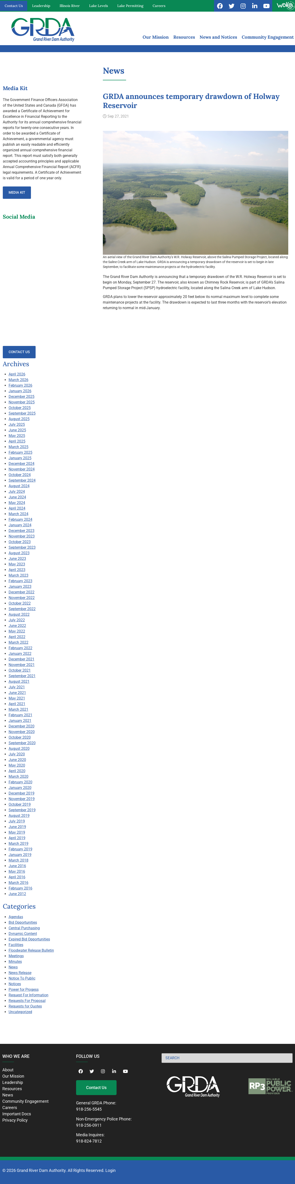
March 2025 (18, 447)
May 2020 (17, 765)
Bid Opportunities (23, 922)
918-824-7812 (89, 1141)
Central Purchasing (24, 928)
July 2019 (17, 821)
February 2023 (20, 581)
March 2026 (18, 380)
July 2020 (17, 754)
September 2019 (22, 810)
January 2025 (20, 458)
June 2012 (17, 894)
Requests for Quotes (25, 1006)
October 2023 (20, 542)
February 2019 (20, 849)
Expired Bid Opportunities (29, 939)
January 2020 (20, 787)
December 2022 (21, 592)
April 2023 (17, 570)
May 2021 (17, 698)
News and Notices (218, 37)
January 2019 (20, 854)
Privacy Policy (15, 1120)
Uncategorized (20, 1012)
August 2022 (19, 614)
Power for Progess (24, 989)
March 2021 (18, 709)
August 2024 (19, 486)
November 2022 (22, 597)
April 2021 (17, 704)
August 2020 (19, 748)
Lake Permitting (130, 5)
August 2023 (19, 553)
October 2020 (20, 737)
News (13, 967)
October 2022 (20, 603)
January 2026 (20, 391)
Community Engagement (268, 37)
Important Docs (16, 1113)
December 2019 (21, 793)
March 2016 (18, 882)
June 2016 (17, 866)
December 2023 (21, 530)
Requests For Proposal (27, 1000)
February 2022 (20, 648)
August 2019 (19, 815)
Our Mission (156, 37)
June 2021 (17, 692)
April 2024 (17, 508)
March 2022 (18, 642)
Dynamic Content (23, 933)
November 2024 (22, 469)
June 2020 (17, 760)
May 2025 (17, 435)
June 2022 (17, 625)
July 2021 (17, 687)
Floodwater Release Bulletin (31, 950)
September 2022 (22, 609)
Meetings (16, 956)
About (7, 1069)
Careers (159, 5)
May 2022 (17, 631)
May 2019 (17, 832)
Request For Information (28, 995)
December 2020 (21, 726)
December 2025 (21, 396)
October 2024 (20, 475)
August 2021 (19, 681)
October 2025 (20, 408)
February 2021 (20, 715)
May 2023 (17, 564)
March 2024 (18, 514)
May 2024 (17, 503)
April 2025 (17, 441)
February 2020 (20, 782)
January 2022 (20, 653)
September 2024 (22, 480)
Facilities (16, 945)
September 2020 (22, 743)
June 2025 (17, 430)
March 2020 (18, 776)
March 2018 (18, 860)
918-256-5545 (89, 1109)
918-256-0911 (89, 1125)
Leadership (41, 5)
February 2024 (20, 519)
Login (110, 1170)
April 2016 (17, 877)
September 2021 (22, 676)
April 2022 (17, 637)
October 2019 (20, 804)
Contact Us (14, 5)
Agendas (16, 917)
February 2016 (20, 888)
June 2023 (17, 558)
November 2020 (22, 732)
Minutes (15, 961)
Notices (15, 984)
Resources (184, 37)
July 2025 (17, 424)
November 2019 (22, 799)
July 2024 (17, 491)
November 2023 (22, 536)
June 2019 (17, 827)
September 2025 (22, 413)
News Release (20, 973)
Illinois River (70, 5)
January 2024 (20, 525)
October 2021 (20, 670)
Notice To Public (22, 978)
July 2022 (17, 620)
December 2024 (21, 463)
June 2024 (17, 497)
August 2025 (19, 419)
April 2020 (17, 771)
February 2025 (20, 452)
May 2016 (17, 871)
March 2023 (18, 575)
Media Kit (17, 192)
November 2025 (22, 402)
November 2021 (22, 665)
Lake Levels (98, 5)
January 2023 (20, 586)
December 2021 (21, 659)
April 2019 (17, 838)
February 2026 (20, 385)
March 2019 (18, 843)
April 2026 (17, 374)
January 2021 (20, 720)
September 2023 (22, 547)
